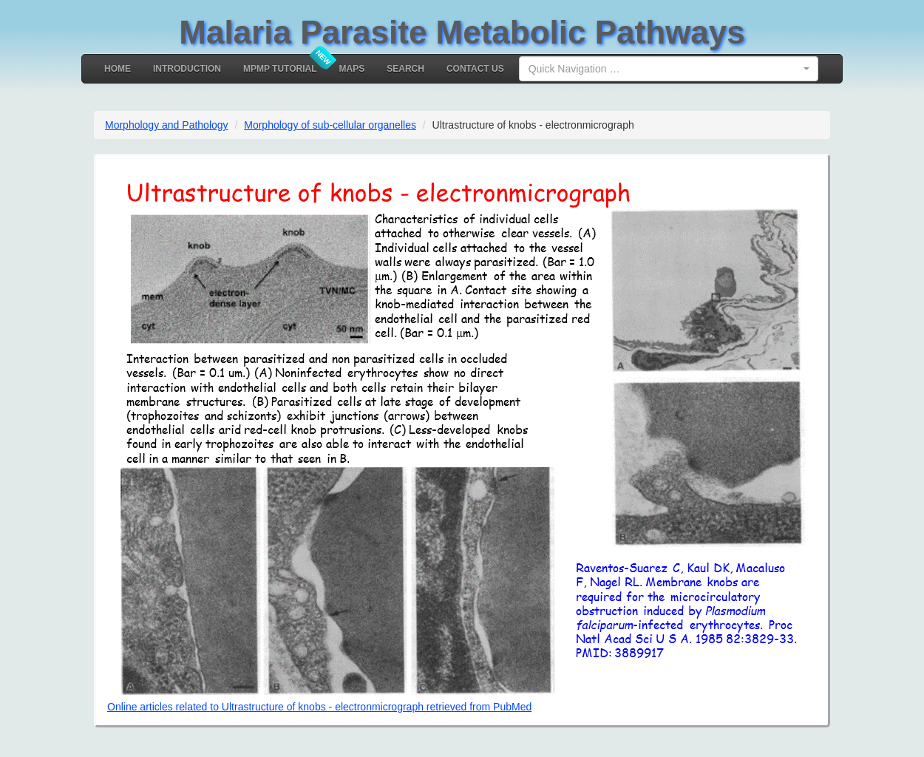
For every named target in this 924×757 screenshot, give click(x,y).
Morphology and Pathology (166, 125)
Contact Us (475, 69)
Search (405, 69)
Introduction (187, 69)
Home (117, 69)
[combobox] (668, 68)
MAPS (352, 69)
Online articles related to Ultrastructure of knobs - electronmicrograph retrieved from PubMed (319, 707)
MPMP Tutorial (280, 69)
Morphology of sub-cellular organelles (330, 125)
